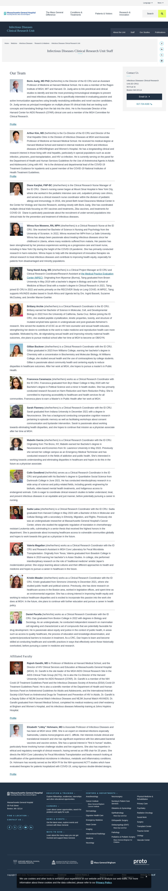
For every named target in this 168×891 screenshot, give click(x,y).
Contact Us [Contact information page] (14, 820)
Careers (52, 806)
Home (7, 43)
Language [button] (148, 3)
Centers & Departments (101, 793)
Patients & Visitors (103, 13)
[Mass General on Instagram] (20, 827)
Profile (13, 124)
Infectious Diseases (25, 43)
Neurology (90, 843)
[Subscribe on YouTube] (25, 827)
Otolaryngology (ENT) (120, 825)
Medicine (14, 43)
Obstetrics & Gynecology (121, 808)
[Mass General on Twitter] (15, 827)
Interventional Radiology (95, 834)
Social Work (141, 817)
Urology (140, 835)
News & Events (56, 819)
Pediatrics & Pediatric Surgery (123, 837)
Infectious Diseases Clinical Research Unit (21, 28)
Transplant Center (144, 826)
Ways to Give (55, 832)
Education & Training (60, 793)
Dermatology (91, 811)
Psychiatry (141, 808)
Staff (133, 32)
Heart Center (91, 824)
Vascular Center (143, 840)
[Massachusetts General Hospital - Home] (25, 793)
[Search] (154, 13)
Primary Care (142, 804)
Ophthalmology (118, 813)
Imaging (89, 829)
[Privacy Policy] (104, 882)
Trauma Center (143, 831)
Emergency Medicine (94, 820)
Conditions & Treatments (76, 13)
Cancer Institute (92, 801)
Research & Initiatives (42, 43)
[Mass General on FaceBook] (9, 827)
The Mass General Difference (54, 13)
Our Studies (145, 32)
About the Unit (119, 32)
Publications (160, 32)
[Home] (21, 13)
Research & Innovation (124, 13)
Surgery (140, 822)
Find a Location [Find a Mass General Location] (17, 816)
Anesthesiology (92, 796)
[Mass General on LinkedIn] (31, 827)
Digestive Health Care (94, 815)
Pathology (116, 832)
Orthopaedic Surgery (120, 820)
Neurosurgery (117, 796)
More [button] (160, 3)
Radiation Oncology (145, 813)
